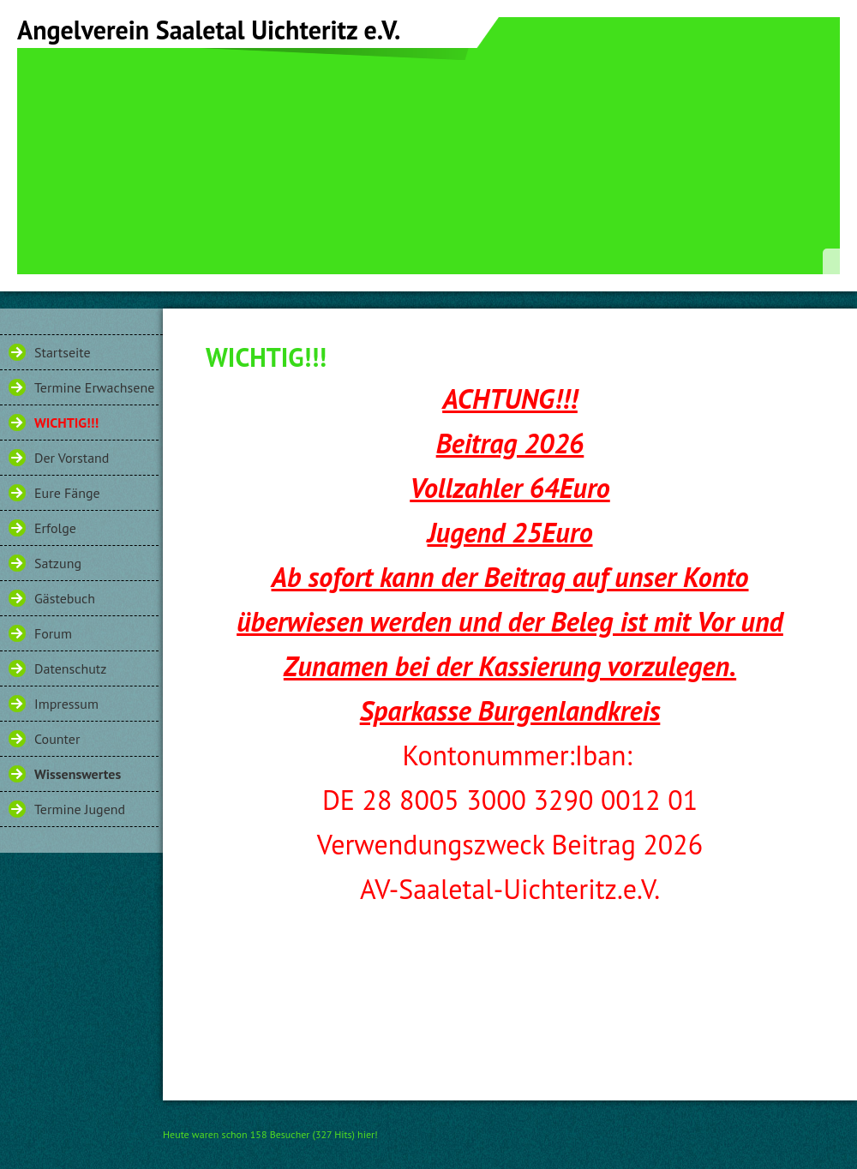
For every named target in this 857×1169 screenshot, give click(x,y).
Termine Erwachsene (94, 387)
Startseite (62, 352)
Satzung (57, 563)
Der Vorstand (71, 457)
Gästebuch (64, 598)
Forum (53, 633)
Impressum (66, 703)
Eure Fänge (67, 492)
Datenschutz (70, 668)
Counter (57, 738)
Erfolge (55, 528)
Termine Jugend (79, 809)
